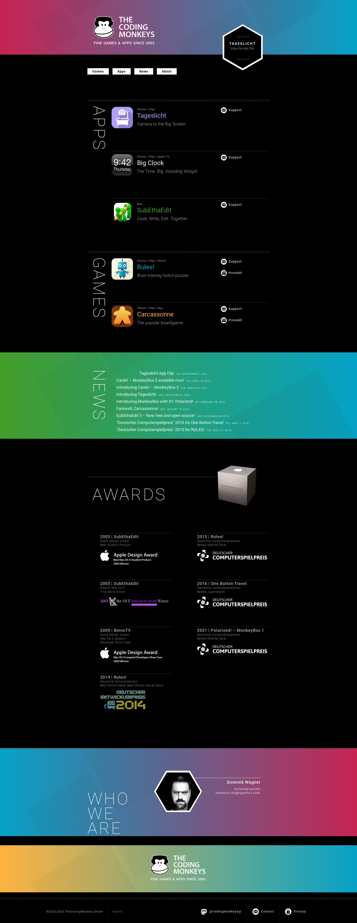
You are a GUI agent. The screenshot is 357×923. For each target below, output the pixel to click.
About (167, 71)
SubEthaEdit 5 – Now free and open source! (155, 415)
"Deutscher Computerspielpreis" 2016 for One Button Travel (169, 422)
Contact (263, 911)
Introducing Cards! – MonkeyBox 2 (147, 387)
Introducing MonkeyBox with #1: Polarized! (154, 401)
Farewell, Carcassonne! (137, 408)
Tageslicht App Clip (156, 373)
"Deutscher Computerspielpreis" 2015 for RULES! (160, 429)
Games (98, 71)
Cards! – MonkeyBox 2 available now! (150, 380)
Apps (121, 71)
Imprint (117, 911)
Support (235, 110)
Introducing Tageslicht (136, 394)
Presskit (235, 272)
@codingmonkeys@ (221, 911)
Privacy (295, 911)
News (143, 71)
